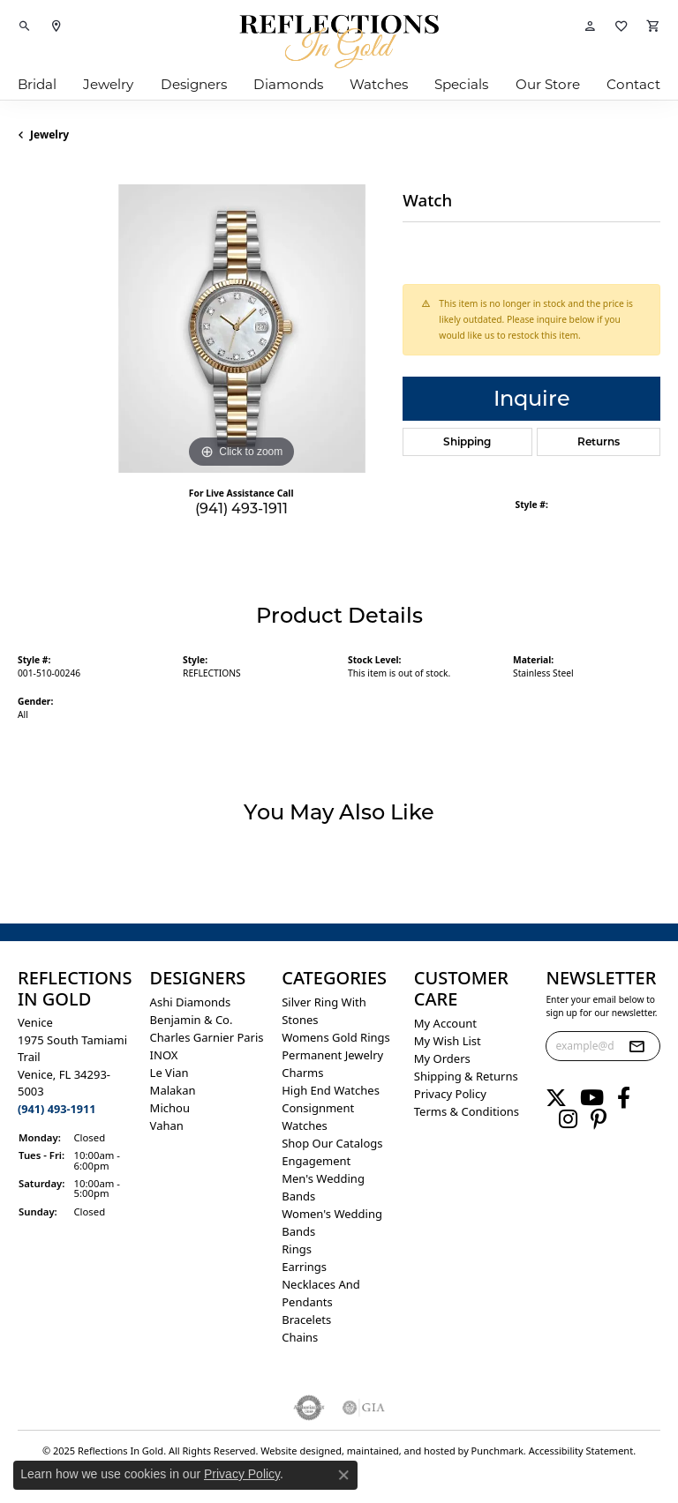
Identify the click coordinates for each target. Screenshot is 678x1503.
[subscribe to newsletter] (636, 1046)
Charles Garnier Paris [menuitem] (207, 1037)
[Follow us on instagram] (568, 1119)
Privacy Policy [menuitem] (450, 1094)
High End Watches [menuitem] (331, 1090)
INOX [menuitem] (164, 1055)
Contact (633, 84)
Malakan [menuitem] (173, 1090)
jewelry (49, 134)
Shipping (467, 441)
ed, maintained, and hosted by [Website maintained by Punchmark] (400, 1450)
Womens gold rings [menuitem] (336, 1037)
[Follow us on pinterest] (598, 1119)
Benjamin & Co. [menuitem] (191, 1020)
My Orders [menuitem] (442, 1058)
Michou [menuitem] (170, 1108)
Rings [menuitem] (297, 1249)
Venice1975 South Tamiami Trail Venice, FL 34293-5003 (72, 1065)
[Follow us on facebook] (623, 1098)
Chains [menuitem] (300, 1337)
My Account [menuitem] (445, 1023)
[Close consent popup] (343, 1474)
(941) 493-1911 (241, 508)
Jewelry (108, 84)
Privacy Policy (242, 1474)
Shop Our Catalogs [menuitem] (332, 1143)
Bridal (37, 84)
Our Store (548, 84)
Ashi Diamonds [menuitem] (190, 1002)
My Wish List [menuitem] (447, 1041)
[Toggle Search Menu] (25, 26)
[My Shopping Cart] (653, 26)
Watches (379, 84)
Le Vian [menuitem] (169, 1073)
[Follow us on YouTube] (592, 1098)
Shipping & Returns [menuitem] (466, 1076)
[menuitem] (309, 1408)
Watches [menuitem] (305, 1125)
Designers (194, 84)
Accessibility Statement (581, 1450)
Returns (598, 441)
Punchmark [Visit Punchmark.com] (497, 1450)
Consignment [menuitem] (318, 1108)
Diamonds (288, 84)
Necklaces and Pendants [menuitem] (321, 1293)
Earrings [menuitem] (304, 1267)
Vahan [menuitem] (167, 1125)
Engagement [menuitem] (316, 1161)
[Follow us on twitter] (556, 1098)
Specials (461, 84)
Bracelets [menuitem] (306, 1319)
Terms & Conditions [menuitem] (466, 1111)
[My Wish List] (621, 26)
